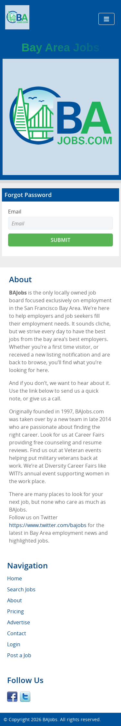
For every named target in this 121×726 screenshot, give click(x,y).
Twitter (25, 696)
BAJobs (50, 719)
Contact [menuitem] (16, 633)
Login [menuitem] (13, 644)
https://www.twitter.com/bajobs (47, 525)
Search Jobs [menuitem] (21, 589)
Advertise (18, 622)
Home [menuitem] (14, 578)
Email (14, 211)
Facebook (12, 696)
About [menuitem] (14, 600)
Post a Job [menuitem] (19, 655)
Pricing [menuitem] (15, 611)
